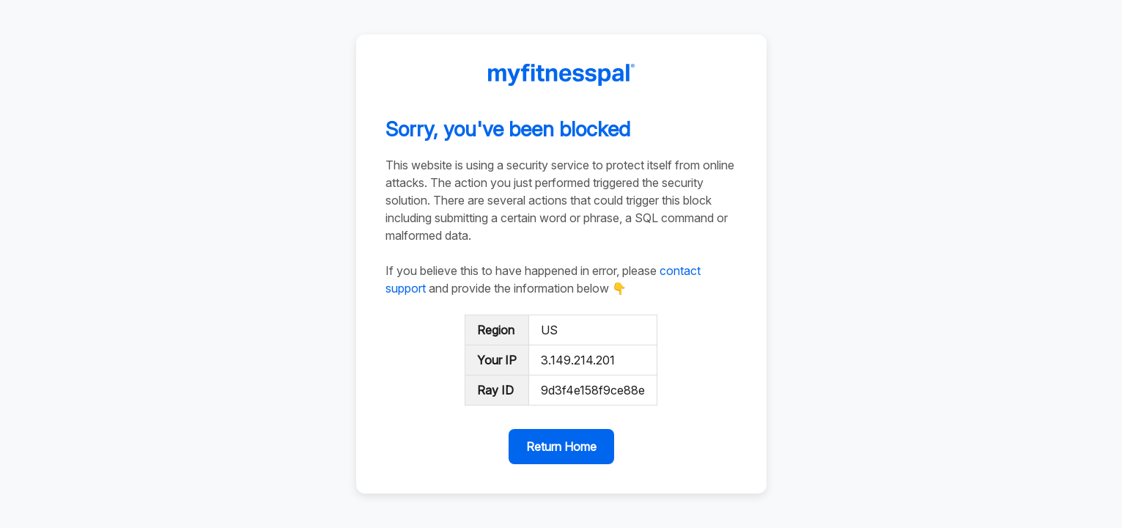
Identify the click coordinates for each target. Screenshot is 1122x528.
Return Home (561, 446)
